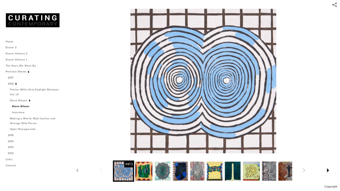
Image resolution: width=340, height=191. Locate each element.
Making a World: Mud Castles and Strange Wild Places (33, 120)
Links (9, 159)
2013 (13, 147)
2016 (13, 84)
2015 (13, 135)
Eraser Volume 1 (16, 60)
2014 (13, 141)
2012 (13, 153)
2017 (13, 78)
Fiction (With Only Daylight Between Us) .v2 (34, 92)
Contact (11, 165)
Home (10, 42)
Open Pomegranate (25, 129)
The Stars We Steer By (23, 66)
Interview (18, 112)
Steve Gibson (20, 100)
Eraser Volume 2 (17, 53)
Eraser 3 (11, 47)
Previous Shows (18, 71)
